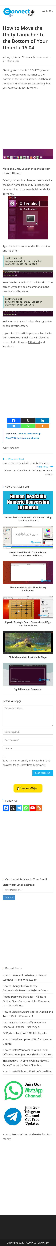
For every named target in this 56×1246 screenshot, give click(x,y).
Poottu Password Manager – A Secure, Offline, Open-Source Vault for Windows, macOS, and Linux (26, 1001)
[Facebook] (14, 420)
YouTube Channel (17, 337)
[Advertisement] (28, 121)
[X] (28, 420)
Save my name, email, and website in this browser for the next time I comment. (26, 763)
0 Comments (12, 61)
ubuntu (10, 448)
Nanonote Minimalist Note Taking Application (28, 589)
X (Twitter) (34, 342)
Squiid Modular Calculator (28, 689)
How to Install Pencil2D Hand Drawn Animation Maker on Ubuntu (28, 554)
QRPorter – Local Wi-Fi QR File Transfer (25, 1033)
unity (17, 448)
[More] (42, 426)
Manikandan (43, 57)
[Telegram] (14, 426)
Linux (27, 57)
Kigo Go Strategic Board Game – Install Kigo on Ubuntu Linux (28, 624)
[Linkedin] (42, 420)
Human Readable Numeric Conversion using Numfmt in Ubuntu (28, 519)
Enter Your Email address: (18, 884)
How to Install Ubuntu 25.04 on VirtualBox (27, 1071)
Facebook (8, 346)
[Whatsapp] (28, 426)
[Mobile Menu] (47, 10)
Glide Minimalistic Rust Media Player (28, 657)
